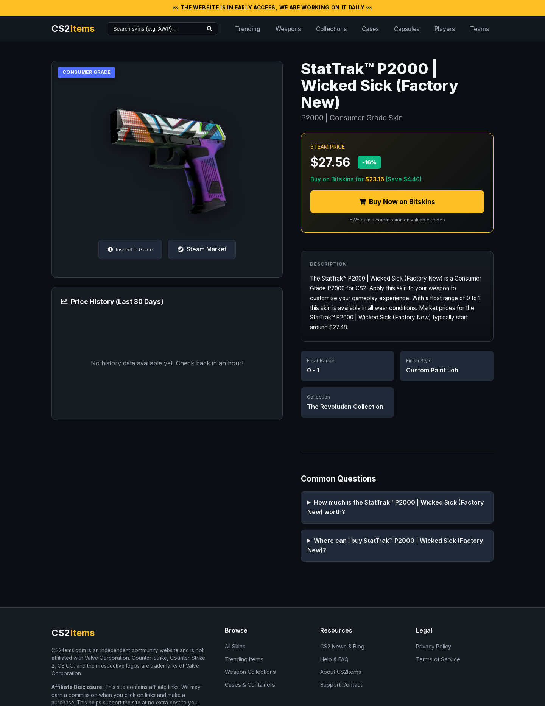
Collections (331, 29)
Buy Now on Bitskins (397, 202)
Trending (247, 29)
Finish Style (419, 360)
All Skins (235, 646)
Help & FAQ (334, 659)
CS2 (73, 29)
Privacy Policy (433, 646)
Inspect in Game (130, 249)
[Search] (209, 28)
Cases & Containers (250, 684)
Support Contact (341, 684)
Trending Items (244, 659)
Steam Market (202, 249)
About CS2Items (340, 672)
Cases (370, 29)
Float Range (321, 360)
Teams (479, 29)
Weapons (288, 29)
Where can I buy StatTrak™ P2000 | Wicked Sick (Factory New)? (395, 545)
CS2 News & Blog (342, 646)
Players (444, 29)
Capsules (406, 29)
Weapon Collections (250, 672)
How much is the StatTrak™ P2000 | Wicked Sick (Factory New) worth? (395, 507)
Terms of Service (438, 659)
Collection (318, 397)
